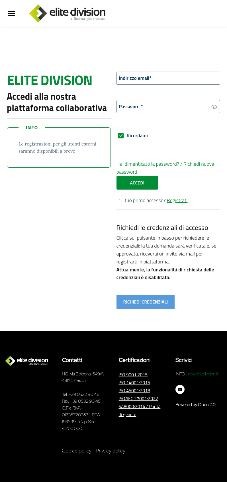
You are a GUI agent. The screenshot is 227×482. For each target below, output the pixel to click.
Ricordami (138, 136)
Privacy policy (110, 450)
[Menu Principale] (11, 13)
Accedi (137, 183)
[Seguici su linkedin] (180, 389)
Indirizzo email (136, 78)
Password (131, 107)
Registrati (177, 201)
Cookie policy (76, 450)
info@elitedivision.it (202, 374)
